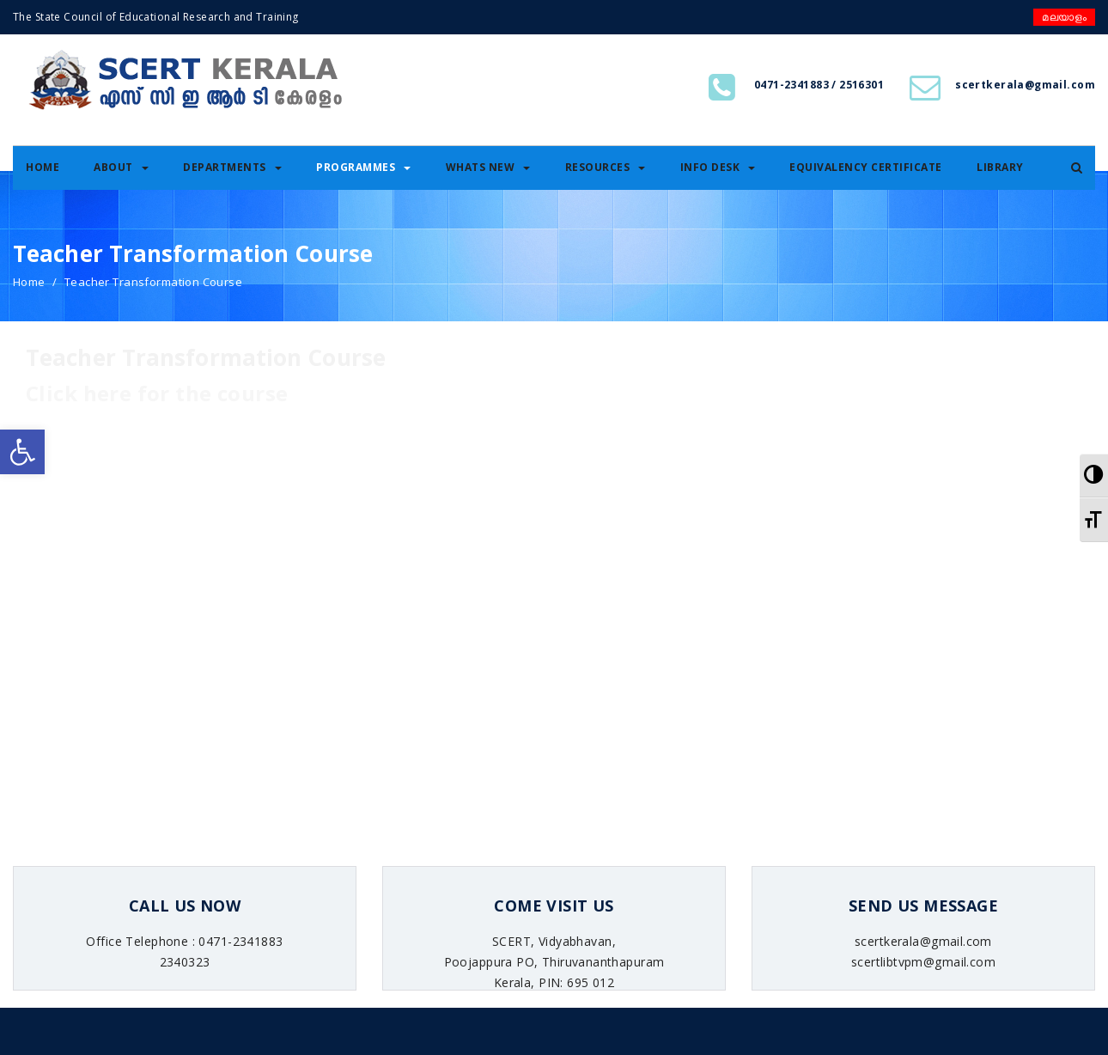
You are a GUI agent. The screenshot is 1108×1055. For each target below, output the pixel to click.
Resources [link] (605, 167)
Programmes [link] (363, 167)
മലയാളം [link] (1064, 16)
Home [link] (42, 167)
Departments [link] (232, 167)
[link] (22, 452)
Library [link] (1000, 167)
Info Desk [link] (718, 167)
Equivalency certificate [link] (865, 167)
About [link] (121, 167)
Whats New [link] (488, 167)
